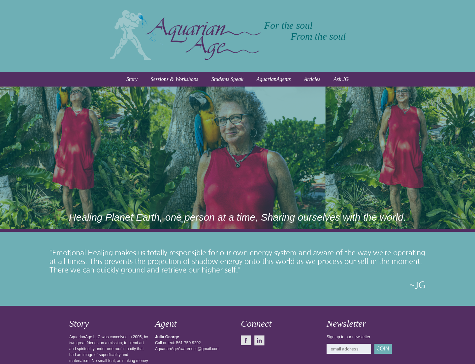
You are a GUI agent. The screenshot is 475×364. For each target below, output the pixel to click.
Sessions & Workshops (174, 79)
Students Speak (227, 79)
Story (132, 79)
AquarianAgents (273, 79)
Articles (312, 79)
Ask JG (341, 79)
